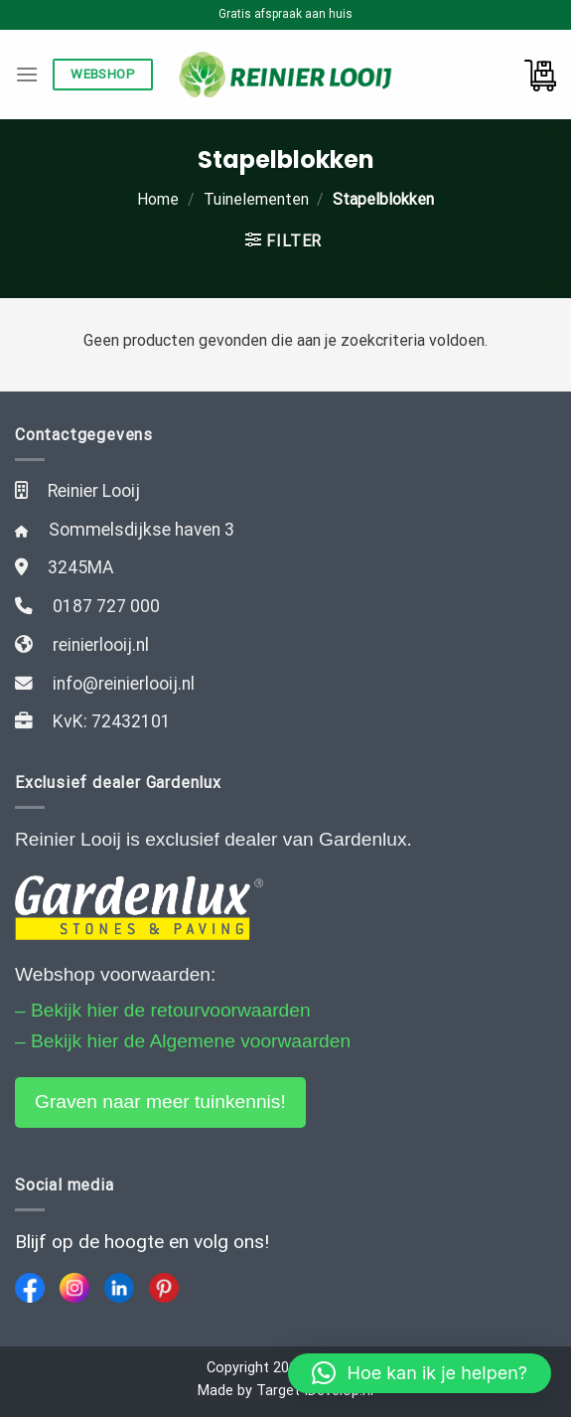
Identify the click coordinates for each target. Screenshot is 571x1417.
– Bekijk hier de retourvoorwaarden (163, 1010)
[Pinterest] (164, 1288)
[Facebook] (30, 1288)
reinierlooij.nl (101, 645)
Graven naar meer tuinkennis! (160, 1101)
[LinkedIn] (119, 1288)
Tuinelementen (256, 199)
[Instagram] (74, 1288)
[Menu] (27, 74)
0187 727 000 (106, 606)
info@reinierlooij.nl (124, 684)
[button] (419, 1373)
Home (158, 199)
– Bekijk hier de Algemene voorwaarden (183, 1040)
